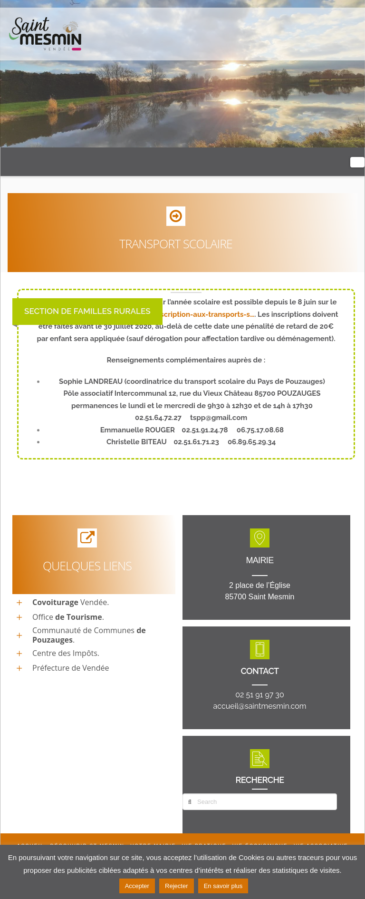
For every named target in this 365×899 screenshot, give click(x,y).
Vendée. (70, 602)
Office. (68, 617)
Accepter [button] (137, 885)
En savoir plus (223, 885)
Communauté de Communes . (89, 635)
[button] (357, 162)
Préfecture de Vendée (70, 668)
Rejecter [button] (176, 885)
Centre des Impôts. (65, 653)
